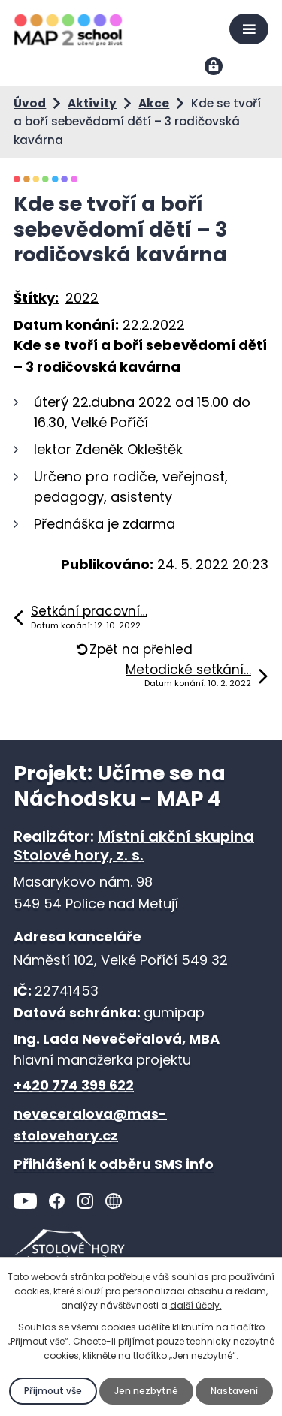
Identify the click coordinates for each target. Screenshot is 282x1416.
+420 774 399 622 (74, 1085)
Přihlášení (215, 67)
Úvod (30, 103)
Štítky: (36, 297)
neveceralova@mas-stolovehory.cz (90, 1124)
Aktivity (92, 103)
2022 (82, 297)
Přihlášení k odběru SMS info (114, 1164)
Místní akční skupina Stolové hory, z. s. (134, 846)
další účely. (196, 1305)
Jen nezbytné (146, 1390)
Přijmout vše (53, 1390)
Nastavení (234, 1390)
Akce (153, 103)
